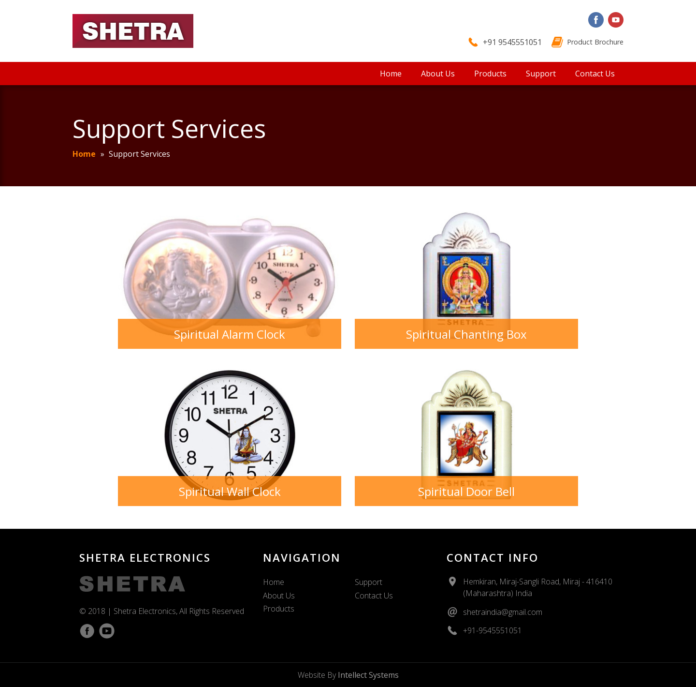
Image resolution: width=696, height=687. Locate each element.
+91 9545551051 (512, 42)
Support (541, 73)
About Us (438, 73)
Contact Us (595, 73)
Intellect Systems (368, 675)
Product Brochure (595, 41)
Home (391, 73)
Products (490, 73)
